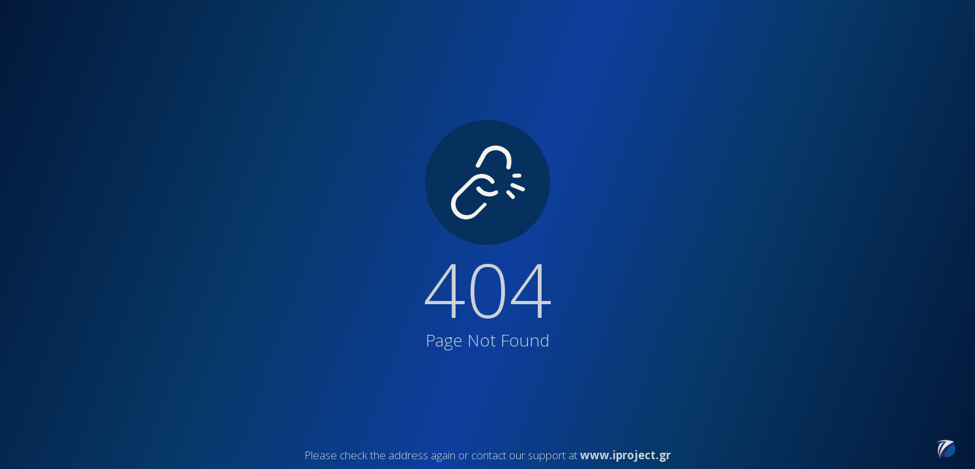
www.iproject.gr (625, 455)
